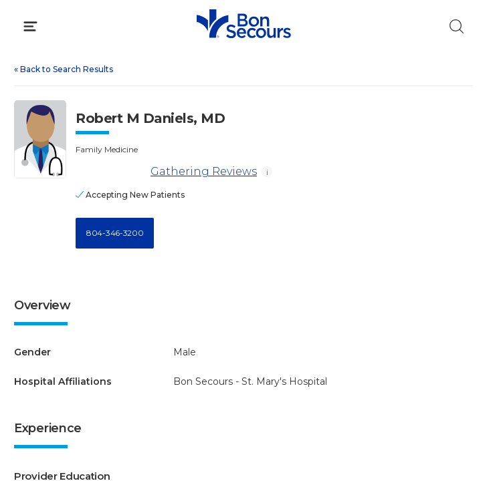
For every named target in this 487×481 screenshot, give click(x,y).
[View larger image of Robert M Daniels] (40, 139)
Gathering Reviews (166, 172)
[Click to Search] (456, 26)
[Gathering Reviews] (111, 172)
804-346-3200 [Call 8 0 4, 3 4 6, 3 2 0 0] (114, 233)
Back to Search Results (63, 69)
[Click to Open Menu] (30, 26)
